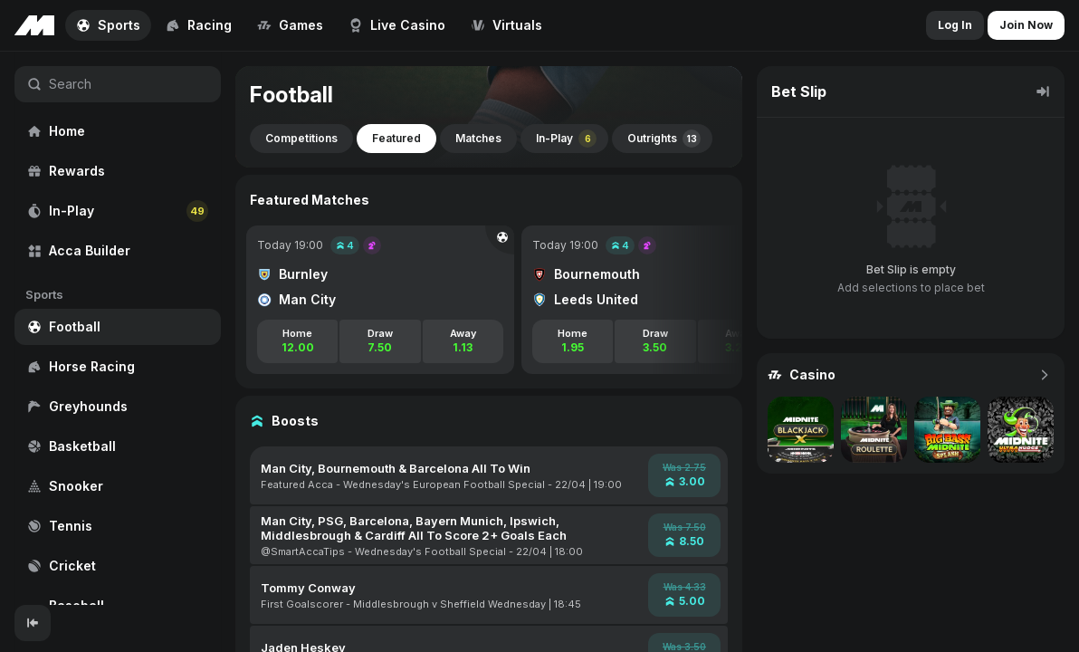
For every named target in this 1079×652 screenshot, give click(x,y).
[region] (117, 328)
